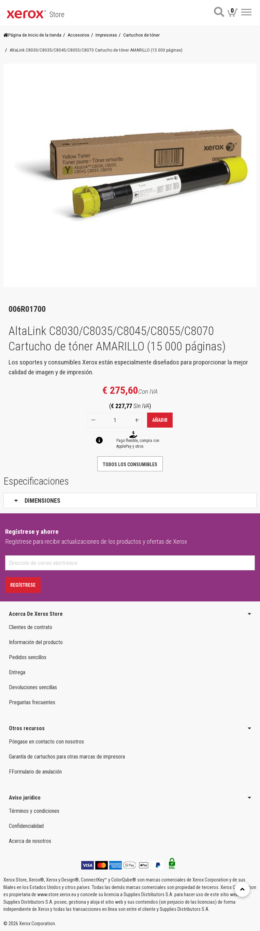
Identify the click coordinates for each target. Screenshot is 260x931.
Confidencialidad (26, 826)
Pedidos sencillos (27, 657)
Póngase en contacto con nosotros (46, 741)
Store (56, 14)
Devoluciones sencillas (33, 687)
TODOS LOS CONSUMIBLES (130, 464)
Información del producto (36, 642)
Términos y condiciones (34, 811)
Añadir (160, 420)
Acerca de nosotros (30, 841)
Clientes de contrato (30, 627)
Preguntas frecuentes (32, 702)
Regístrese (22, 585)
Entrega (17, 672)
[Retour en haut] (242, 889)
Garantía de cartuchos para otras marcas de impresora (67, 756)
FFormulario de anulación (35, 771)
